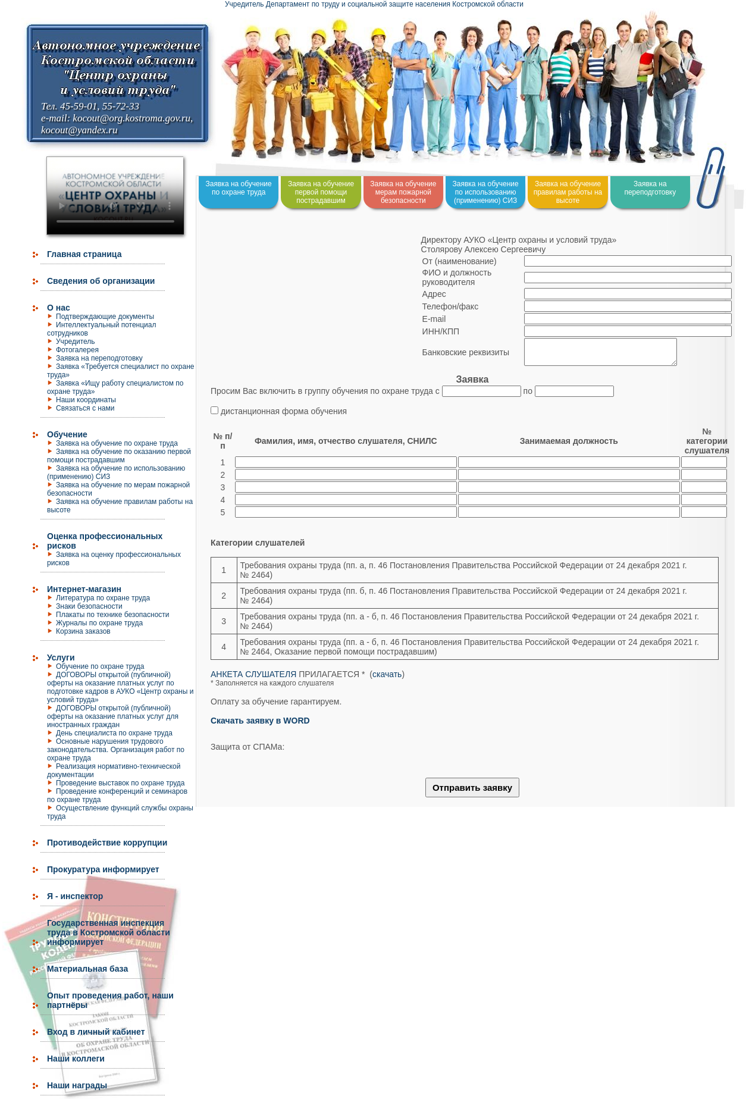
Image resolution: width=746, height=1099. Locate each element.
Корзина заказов (83, 631)
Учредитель (75, 341)
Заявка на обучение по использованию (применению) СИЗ (486, 192)
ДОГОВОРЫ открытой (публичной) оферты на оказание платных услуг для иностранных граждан (112, 716)
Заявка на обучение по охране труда (117, 443)
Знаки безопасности (89, 606)
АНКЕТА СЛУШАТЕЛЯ (253, 679)
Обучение (67, 434)
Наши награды (77, 1085)
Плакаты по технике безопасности (113, 614)
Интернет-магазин (84, 589)
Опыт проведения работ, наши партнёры (110, 1000)
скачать (387, 679)
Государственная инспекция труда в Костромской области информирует (108, 932)
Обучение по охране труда (100, 666)
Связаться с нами (85, 408)
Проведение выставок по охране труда (120, 783)
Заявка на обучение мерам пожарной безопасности (403, 192)
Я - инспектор (75, 896)
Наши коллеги (76, 1058)
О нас (58, 307)
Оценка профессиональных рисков (104, 540)
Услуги (61, 657)
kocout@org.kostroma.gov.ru (131, 118)
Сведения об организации (101, 281)
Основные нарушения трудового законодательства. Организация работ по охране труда (115, 749)
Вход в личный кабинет (96, 1032)
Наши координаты (86, 400)
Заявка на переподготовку (99, 358)
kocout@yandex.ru (79, 130)
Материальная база (87, 968)
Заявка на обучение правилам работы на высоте (568, 192)
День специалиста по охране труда (114, 733)
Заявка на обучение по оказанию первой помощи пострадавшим (119, 455)
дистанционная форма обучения (284, 416)
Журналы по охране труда (99, 623)
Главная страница (84, 254)
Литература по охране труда (103, 598)
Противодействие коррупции (107, 842)
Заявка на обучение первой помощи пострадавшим (321, 192)
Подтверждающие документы (105, 316)
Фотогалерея (77, 350)
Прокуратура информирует (103, 869)
